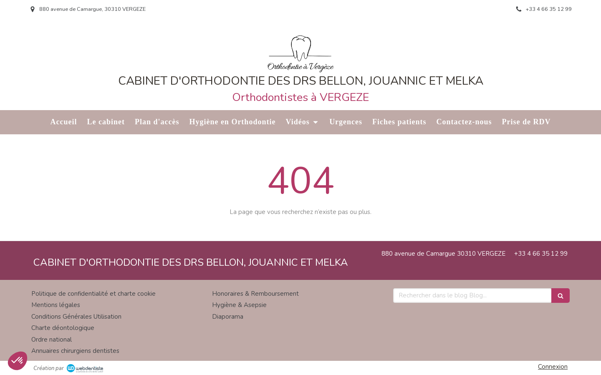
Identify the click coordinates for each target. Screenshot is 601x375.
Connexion (553, 366)
